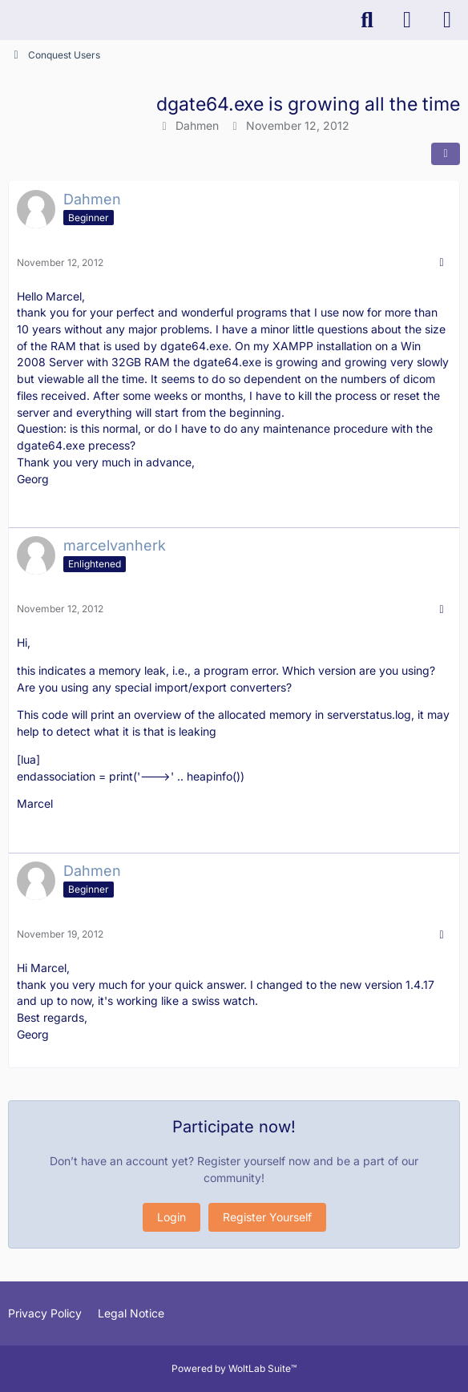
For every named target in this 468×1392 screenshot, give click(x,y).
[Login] (407, 20)
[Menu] (447, 20)
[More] (442, 262)
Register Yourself (267, 1217)
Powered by (234, 1368)
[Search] (367, 20)
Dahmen (197, 125)
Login (171, 1217)
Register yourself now (253, 1161)
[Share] (445, 154)
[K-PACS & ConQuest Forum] (8, 20)
